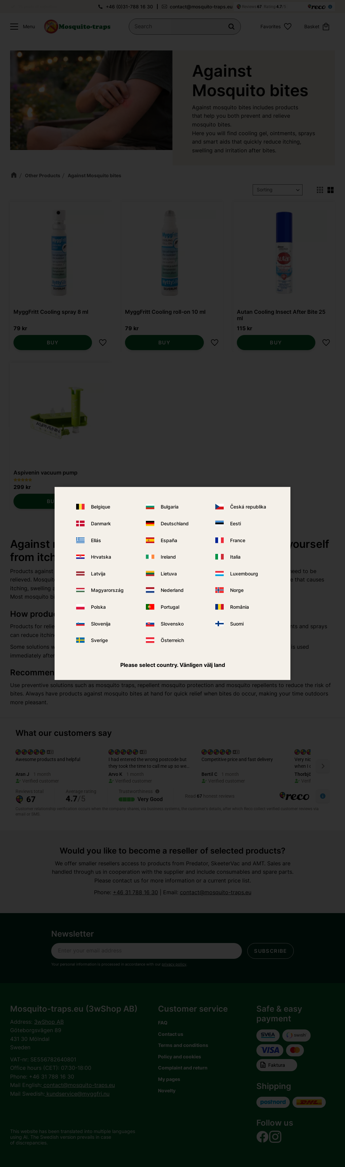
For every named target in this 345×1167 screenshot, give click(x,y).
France (237, 540)
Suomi (237, 623)
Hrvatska (101, 557)
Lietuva (169, 573)
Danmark (101, 523)
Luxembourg (244, 573)
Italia (235, 557)
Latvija (98, 573)
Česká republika (248, 507)
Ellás (96, 540)
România (239, 607)
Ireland (168, 557)
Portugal (170, 607)
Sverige (99, 640)
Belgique (100, 507)
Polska (98, 607)
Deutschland (175, 523)
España (169, 540)
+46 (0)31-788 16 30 (129, 6)
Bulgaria (170, 507)
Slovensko (172, 623)
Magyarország (107, 590)
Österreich (172, 640)
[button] (21, 26)
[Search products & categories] (185, 26)
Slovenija (101, 623)
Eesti (235, 523)
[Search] (231, 26)
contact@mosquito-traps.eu (201, 6)
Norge (237, 590)
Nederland (172, 590)
